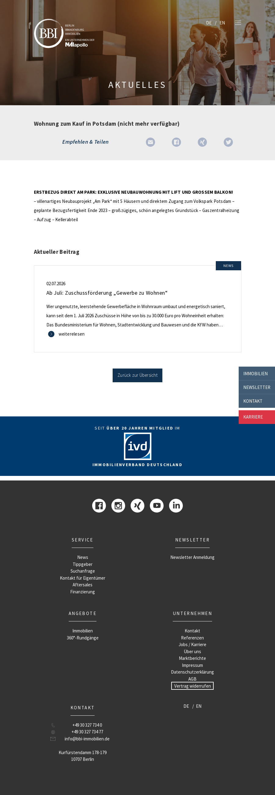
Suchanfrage (83, 571)
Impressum (192, 665)
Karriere (253, 417)
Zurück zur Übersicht (137, 375)
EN (222, 23)
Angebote (82, 613)
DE (209, 23)
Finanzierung (82, 592)
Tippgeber (82, 564)
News (82, 557)
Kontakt (252, 401)
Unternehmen (192, 613)
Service (82, 540)
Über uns (192, 651)
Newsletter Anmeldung (192, 557)
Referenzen (192, 638)
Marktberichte (192, 658)
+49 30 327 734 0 (87, 725)
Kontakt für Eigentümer (82, 578)
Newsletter (256, 387)
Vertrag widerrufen (192, 686)
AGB (192, 679)
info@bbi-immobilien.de (87, 739)
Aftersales (82, 585)
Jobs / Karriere (192, 644)
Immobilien (255, 373)
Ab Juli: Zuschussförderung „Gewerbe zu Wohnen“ (107, 292)
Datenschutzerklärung (192, 672)
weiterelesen (72, 334)
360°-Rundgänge (83, 638)
